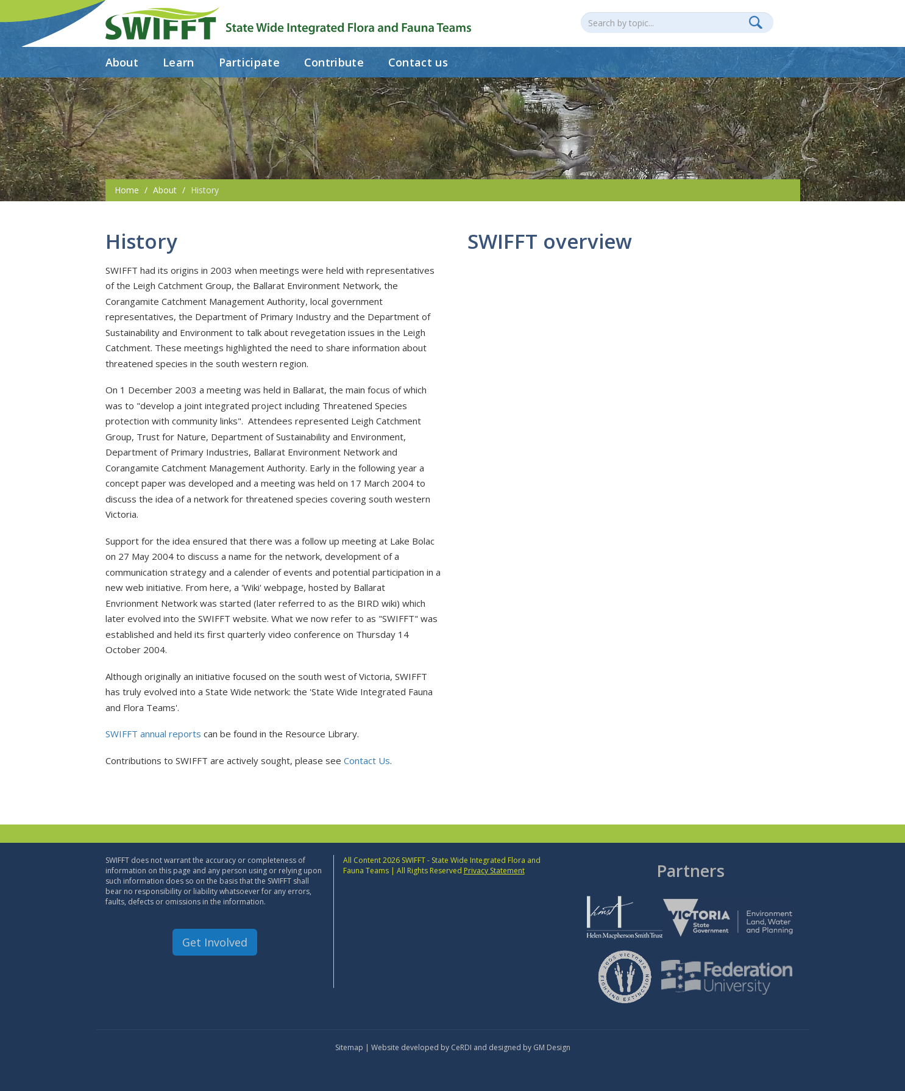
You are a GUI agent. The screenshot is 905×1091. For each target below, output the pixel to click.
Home (127, 190)
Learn (178, 62)
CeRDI (461, 1047)
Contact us (418, 62)
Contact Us (367, 760)
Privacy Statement (494, 870)
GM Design (551, 1047)
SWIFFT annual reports (153, 734)
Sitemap (349, 1047)
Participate (249, 62)
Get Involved (214, 942)
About (122, 62)
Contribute (334, 62)
